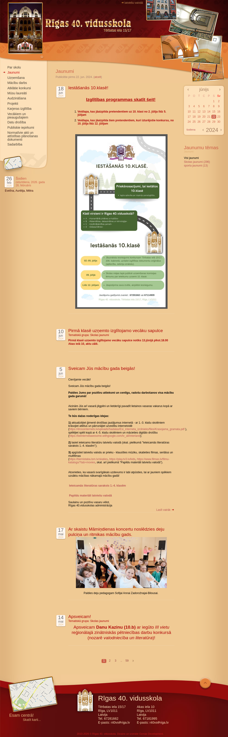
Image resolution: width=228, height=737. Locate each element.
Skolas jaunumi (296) (197, 161)
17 (189, 116)
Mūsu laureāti (17, 93)
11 (193, 111)
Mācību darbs (17, 83)
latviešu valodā (134, 2)
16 (218, 111)
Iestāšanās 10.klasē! (88, 87)
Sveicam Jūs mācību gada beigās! (101, 368)
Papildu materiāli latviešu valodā (90, 495)
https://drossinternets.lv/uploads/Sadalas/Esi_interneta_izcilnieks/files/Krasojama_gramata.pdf (127, 429)
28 (208, 121)
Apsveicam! (79, 616)
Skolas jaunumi (99, 335)
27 (203, 121)
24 (189, 121)
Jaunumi (13, 72)
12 (199, 111)
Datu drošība (16, 122)
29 (213, 121)
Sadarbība (14, 144)
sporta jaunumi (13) (196, 165)
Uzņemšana (16, 78)
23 (218, 116)
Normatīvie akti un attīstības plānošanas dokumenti (22, 136)
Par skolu (14, 67)
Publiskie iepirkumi (20, 127)
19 (199, 116)
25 (193, 121)
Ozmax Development (151, 733)
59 (127, 660)
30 (218, 121)
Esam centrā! (21, 716)
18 (193, 116)
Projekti (12, 103)
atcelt (97, 77)
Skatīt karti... (32, 720)
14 (208, 111)
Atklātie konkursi (19, 88)
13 (203, 111)
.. (121, 660)
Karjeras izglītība (19, 108)
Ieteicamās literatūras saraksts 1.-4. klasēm (97, 485)
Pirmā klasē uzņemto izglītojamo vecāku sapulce (115, 330)
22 (213, 116)
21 (208, 116)
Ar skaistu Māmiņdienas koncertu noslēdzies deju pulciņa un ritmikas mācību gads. (116, 532)
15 (213, 111)
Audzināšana (16, 98)
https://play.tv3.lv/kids (122, 459)
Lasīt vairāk (165, 509)
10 (189, 111)
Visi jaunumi (191, 158)
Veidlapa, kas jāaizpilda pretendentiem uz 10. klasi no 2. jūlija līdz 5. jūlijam (122, 113)
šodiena (190, 129)
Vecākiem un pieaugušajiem (17, 115)
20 (203, 116)
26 (199, 121)
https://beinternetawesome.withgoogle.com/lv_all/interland (104, 435)
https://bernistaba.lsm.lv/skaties (88, 459)
